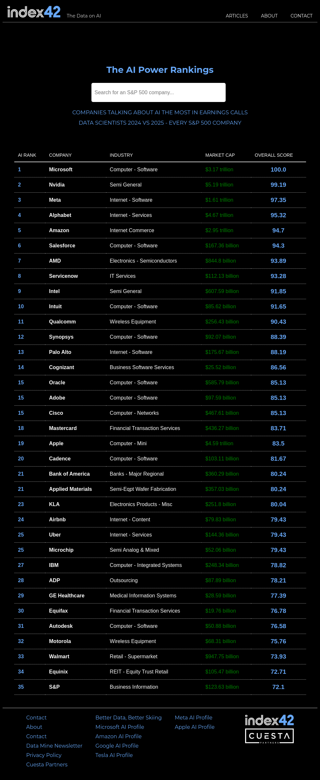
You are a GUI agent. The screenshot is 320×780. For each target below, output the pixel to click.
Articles (237, 16)
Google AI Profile (116, 746)
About (269, 16)
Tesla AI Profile (114, 755)
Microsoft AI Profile (119, 727)
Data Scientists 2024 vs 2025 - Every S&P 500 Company (160, 122)
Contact (301, 16)
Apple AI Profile (195, 727)
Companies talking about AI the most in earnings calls (160, 112)
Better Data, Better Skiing (128, 718)
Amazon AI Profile (118, 736)
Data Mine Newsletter (54, 746)
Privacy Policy (44, 755)
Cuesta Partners (47, 765)
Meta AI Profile (193, 718)
